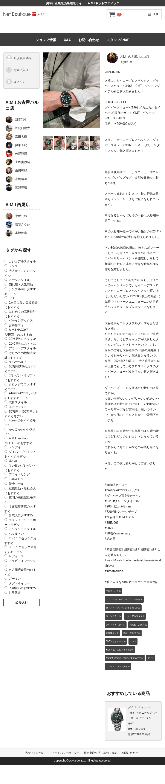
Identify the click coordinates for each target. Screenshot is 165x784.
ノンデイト (16, 447)
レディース (16, 556)
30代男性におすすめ (22, 338)
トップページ (31, 28)
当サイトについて (36, 752)
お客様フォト (18, 325)
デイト (13, 298)
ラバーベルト (18, 361)
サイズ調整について (128, 28)
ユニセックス (18, 406)
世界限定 (15, 592)
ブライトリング (19, 474)
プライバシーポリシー (65, 752)
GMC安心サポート (91, 28)
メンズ (13, 266)
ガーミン (15, 578)
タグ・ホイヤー (19, 583)
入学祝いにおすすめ (22, 588)
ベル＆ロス (16, 479)
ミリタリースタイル (22, 528)
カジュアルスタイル (22, 261)
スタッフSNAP (118, 40)
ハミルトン (16, 533)
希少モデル (16, 483)
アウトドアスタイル (22, 348)
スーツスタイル (19, 279)
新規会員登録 (18, 58)
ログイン (15, 82)
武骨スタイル (18, 402)
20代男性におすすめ (22, 343)
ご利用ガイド (59, 28)
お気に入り (17, 70)
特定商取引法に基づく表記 (100, 752)
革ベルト (15, 460)
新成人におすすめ (21, 515)
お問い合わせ (88, 40)
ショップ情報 (45, 40)
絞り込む (21, 602)
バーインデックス (21, 320)
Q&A (67, 40)
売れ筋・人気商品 (21, 284)
